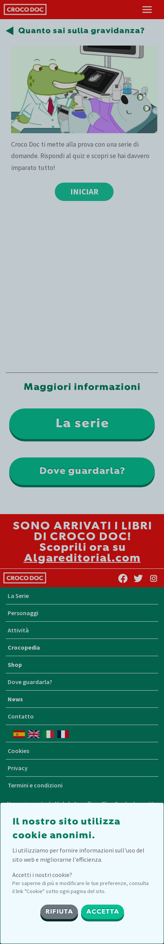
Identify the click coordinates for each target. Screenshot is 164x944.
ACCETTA (102, 912)
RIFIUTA (59, 912)
